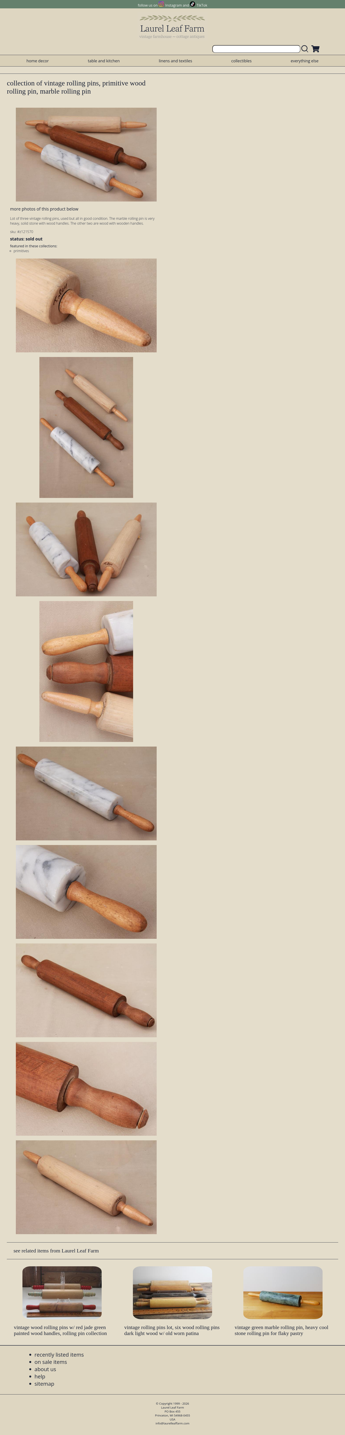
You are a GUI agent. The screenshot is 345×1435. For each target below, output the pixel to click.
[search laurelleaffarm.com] (305, 49)
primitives (21, 250)
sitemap (44, 1383)
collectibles (241, 60)
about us (45, 1369)
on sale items (51, 1361)
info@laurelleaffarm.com (172, 1423)
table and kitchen (104, 60)
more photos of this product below (44, 209)
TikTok (202, 5)
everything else (304, 60)
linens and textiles (175, 60)
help (40, 1376)
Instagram (173, 5)
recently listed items (59, 1354)
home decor (37, 60)
